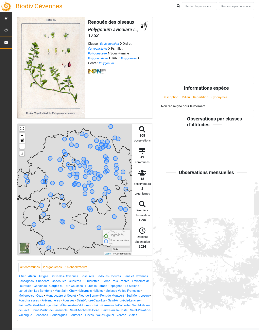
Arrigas (44, 276)
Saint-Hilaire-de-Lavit (48, 310)
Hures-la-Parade (120, 286)
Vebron (39, 320)
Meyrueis (105, 291)
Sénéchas (86, 315)
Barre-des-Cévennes (66, 276)
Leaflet (108, 253)
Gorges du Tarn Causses (88, 286)
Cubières (93, 281)
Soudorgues (103, 315)
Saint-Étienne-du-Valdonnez (102, 305)
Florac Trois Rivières (136, 281)
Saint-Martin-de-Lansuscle (84, 310)
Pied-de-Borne (108, 296)
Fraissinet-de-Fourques (36, 286)
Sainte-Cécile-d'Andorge (63, 305)
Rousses (97, 300)
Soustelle (121, 315)
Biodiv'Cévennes (39, 6)
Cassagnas (43, 281)
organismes (54, 267)
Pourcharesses (56, 300)
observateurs (78, 267)
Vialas (51, 320)
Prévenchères (79, 300)
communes (30, 267)
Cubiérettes (111, 281)
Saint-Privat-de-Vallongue (58, 315)
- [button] (22, 146)
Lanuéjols (43, 291)
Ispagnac (141, 286)
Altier (22, 276)
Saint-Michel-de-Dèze (120, 310)
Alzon (33, 276)
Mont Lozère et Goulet (79, 296)
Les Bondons (61, 291)
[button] (22, 141)
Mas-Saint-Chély (85, 291)
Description (171, 97)
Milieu (186, 97)
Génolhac (62, 286)
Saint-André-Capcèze (121, 300)
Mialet (119, 291)
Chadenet (60, 281)
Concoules (77, 281)
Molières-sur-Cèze (48, 296)
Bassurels (90, 276)
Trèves (135, 315)
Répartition (202, 97)
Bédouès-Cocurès (112, 276)
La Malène (25, 291)
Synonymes (221, 97)
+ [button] (22, 135)
